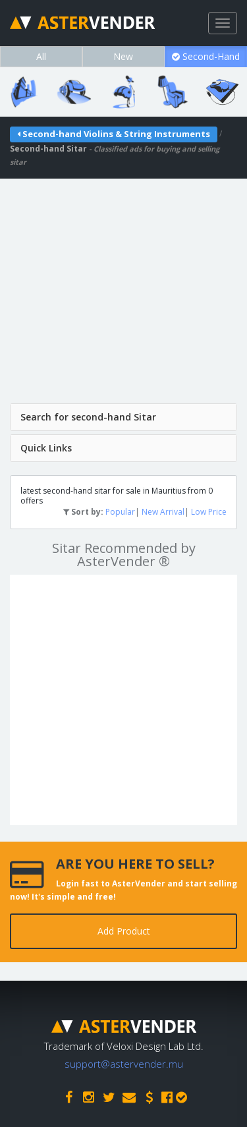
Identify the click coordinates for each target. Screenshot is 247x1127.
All (41, 56)
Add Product (123, 931)
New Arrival (163, 511)
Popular (120, 511)
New (123, 56)
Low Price (209, 511)
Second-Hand (206, 56)
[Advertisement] (123, 302)
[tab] (123, 417)
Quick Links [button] (46, 448)
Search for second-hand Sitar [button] (88, 417)
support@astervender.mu (124, 1063)
